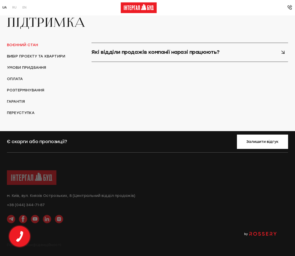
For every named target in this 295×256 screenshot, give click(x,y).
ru (14, 7)
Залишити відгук (262, 141)
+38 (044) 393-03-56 (264, 8)
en (24, 7)
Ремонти (169, 8)
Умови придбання (100, 8)
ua (4, 7)
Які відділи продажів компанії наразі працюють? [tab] (188, 52)
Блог (187, 8)
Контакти (229, 8)
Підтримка (206, 8)
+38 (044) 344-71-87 (26, 207)
